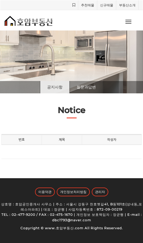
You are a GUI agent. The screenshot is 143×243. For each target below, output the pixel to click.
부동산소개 (127, 5)
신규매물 (106, 5)
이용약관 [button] (45, 192)
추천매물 (87, 5)
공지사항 (55, 87)
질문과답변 (86, 87)
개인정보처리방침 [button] (73, 192)
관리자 (100, 192)
